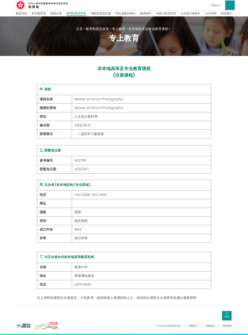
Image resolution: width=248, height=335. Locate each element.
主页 (79, 29)
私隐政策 (210, 325)
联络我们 (226, 13)
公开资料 (210, 13)
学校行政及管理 (166, 13)
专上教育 (118, 29)
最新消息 (21, 13)
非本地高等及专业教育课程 (148, 29)
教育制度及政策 (76, 13)
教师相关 (145, 13)
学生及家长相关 (125, 13)
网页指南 (227, 325)
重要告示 (193, 325)
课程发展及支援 (101, 13)
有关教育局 (39, 13)
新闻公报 (56, 13)
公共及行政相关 (190, 13)
